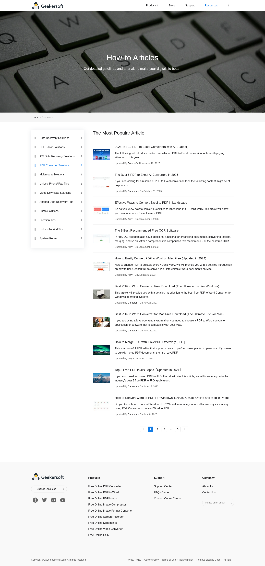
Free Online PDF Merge (102, 498)
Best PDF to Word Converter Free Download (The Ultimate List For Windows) (167, 286)
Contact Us (209, 492)
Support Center (163, 486)
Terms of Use (169, 559)
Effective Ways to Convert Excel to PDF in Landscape (151, 202)
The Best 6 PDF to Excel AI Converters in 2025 (146, 174)
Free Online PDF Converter (104, 486)
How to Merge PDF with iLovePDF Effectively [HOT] (150, 342)
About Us (207, 486)
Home (36, 117)
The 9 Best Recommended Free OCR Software (146, 230)
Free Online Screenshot (102, 522)
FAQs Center (162, 492)
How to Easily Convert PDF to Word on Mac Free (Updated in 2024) (160, 258)
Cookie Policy (151, 559)
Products (152, 5)
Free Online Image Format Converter (110, 510)
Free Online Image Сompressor (107, 504)
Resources (211, 5)
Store (171, 5)
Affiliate (227, 559)
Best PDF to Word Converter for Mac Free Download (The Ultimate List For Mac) (169, 314)
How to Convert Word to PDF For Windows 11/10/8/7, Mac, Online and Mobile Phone (172, 398)
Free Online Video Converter (105, 528)
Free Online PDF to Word (103, 492)
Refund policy (186, 559)
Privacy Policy (133, 559)
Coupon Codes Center (167, 498)
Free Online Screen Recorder (106, 516)
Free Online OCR (98, 535)
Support (190, 5)
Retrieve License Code (209, 559)
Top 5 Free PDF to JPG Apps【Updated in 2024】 (148, 370)
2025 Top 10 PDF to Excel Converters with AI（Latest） (152, 147)
